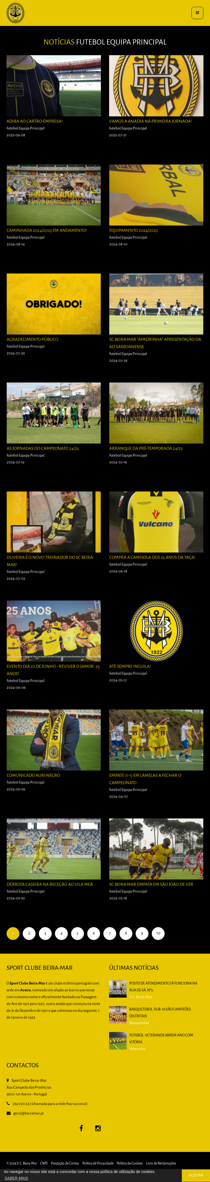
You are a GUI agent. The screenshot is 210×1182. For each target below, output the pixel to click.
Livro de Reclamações (161, 1163)
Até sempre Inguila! (136, 678)
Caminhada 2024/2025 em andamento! (48, 242)
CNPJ (44, 1163)
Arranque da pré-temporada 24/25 (148, 460)
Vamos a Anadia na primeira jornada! (150, 121)
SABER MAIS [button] (16, 1178)
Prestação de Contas (65, 1163)
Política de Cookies (130, 1163)
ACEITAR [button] (196, 1175)
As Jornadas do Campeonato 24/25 (45, 460)
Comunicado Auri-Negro (38, 787)
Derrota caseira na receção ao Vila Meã (50, 896)
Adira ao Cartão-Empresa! (34, 121)
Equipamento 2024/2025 (139, 242)
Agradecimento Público (37, 351)
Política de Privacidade (97, 1163)
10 (158, 933)
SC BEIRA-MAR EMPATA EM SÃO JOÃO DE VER (152, 896)
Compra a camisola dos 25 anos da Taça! (153, 569)
